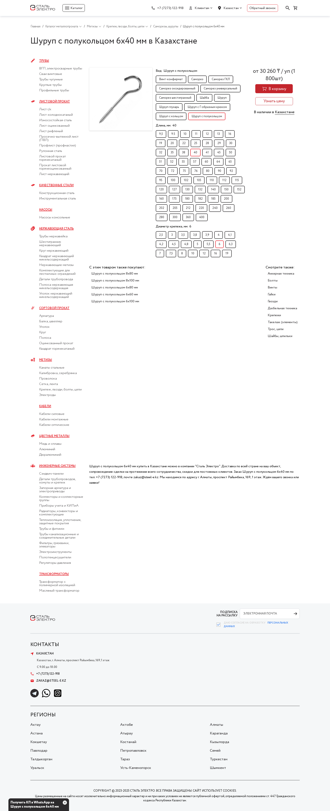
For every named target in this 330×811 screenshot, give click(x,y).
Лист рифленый (51, 131)
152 (239, 189)
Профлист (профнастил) (57, 145)
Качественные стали (56, 185)
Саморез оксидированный (177, 88)
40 (195, 152)
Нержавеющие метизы (56, 265)
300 (175, 217)
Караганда (219, 733)
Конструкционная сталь (57, 193)
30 (230, 143)
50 (230, 152)
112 (224, 180)
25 (195, 143)
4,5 (174, 244)
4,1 (230, 235)
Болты (273, 280)
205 (175, 208)
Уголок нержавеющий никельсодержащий (55, 295)
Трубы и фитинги (51, 529)
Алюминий (47, 449)
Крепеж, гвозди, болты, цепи (60, 389)
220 (201, 208)
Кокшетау (38, 742)
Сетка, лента (48, 384)
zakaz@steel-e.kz (48, 681)
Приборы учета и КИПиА (59, 505)
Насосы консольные (54, 217)
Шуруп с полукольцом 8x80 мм (114, 273)
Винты (272, 287)
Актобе (126, 724)
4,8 (186, 244)
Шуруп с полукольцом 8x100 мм (115, 280)
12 (207, 134)
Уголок (44, 327)
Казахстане (284, 112)
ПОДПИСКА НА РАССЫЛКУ (227, 613)
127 (174, 189)
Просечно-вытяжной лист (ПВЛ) (59, 138)
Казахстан (231, 8)
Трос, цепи (275, 329)
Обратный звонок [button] (262, 8)
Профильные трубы (54, 90)
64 (218, 162)
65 (230, 162)
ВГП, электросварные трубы (60, 68)
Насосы (45, 210)
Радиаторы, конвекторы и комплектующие (58, 513)
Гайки (271, 294)
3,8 (195, 235)
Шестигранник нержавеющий (50, 243)
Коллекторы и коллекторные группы (61, 498)
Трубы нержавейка (53, 236)
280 (161, 217)
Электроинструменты (55, 552)
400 (201, 217)
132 (200, 189)
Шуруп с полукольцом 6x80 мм (114, 287)
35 (172, 152)
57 (194, 162)
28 (207, 143)
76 (196, 171)
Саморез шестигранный (175, 98)
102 (186, 180)
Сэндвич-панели (51, 473)
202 (161, 208)
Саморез (197, 79)
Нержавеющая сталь (56, 229)
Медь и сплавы (50, 444)
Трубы (44, 61)
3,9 (207, 235)
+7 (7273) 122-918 (170, 8)
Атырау (126, 733)
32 (160, 152)
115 (237, 180)
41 (207, 152)
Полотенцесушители (55, 557)
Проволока (48, 378)
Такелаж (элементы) (283, 322)
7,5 (171, 253)
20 (172, 143)
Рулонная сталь (50, 151)
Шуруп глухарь (169, 107)
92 (231, 171)
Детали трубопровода (56, 279)
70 (160, 171)
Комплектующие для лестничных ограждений (57, 272)
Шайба (204, 98)
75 (184, 171)
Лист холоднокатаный (56, 115)
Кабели (45, 406)
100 (173, 180)
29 (219, 143)
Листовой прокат (54, 102)
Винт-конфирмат (171, 79)
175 (174, 199)
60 (206, 162)
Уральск (37, 768)
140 (213, 189)
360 (188, 217)
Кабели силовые (51, 414)
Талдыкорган (41, 759)
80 (207, 171)
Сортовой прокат (54, 308)
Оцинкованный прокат (56, 343)
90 (219, 171)
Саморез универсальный (220, 88)
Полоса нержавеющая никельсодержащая (56, 286)
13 (218, 134)
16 (229, 134)
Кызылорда (219, 742)
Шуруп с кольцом (171, 116)
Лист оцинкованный (54, 125)
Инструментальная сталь (57, 198)
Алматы (216, 724)
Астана (36, 733)
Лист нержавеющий (54, 174)
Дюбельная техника (282, 308)
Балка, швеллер (50, 321)
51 (160, 162)
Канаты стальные (51, 367)
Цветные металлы (54, 436)
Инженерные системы (57, 466)
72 (172, 171)
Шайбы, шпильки (280, 336)
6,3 (231, 244)
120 (161, 189)
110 (212, 180)
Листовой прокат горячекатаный (52, 158)
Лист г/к (45, 109)
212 (188, 208)
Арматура (46, 316)
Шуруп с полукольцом (207, 116)
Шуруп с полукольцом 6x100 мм (115, 301)
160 (161, 199)
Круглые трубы (50, 85)
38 (183, 152)
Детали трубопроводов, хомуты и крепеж (57, 481)
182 (200, 199)
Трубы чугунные (51, 79)
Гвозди (273, 301)
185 (213, 199)
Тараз (125, 759)
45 (219, 152)
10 (185, 134)
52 (171, 162)
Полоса (45, 338)
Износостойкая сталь (55, 120)
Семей (215, 750)
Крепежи (274, 315)
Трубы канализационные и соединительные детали (59, 536)
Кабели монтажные (53, 419)
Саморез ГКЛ (221, 79)
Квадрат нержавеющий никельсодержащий (56, 258)
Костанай (128, 742)
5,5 (208, 244)
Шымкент (218, 768)
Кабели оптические (54, 425)
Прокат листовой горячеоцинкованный (55, 167)
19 (160, 143)
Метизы (45, 360)
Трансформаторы (54, 574)
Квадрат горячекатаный (57, 348)
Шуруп (222, 98)
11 (196, 134)
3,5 (183, 235)
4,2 (161, 244)
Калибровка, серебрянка (58, 373)
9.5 (173, 134)
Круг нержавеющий (53, 250)
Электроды (47, 395)
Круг (42, 332)
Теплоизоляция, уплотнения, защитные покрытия (60, 521)
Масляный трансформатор (59, 590)
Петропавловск (133, 750)
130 (187, 189)
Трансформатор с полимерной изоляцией (57, 583)
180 (187, 199)
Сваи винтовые (50, 74)
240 (215, 208)
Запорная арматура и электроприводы (55, 489)
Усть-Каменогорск (135, 768)
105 (199, 180)
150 (226, 189)
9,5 (161, 134)
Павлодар (38, 750)
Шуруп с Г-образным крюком (207, 107)
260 (228, 208)
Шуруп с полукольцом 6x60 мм (114, 294)
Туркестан (219, 759)
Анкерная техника (281, 273)
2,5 (161, 235)
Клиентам (202, 8)
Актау (35, 724)
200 (226, 199)
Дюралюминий (50, 455)
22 (184, 143)
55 (183, 162)
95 (160, 180)
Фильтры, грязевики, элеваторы (54, 545)
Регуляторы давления (55, 563)
